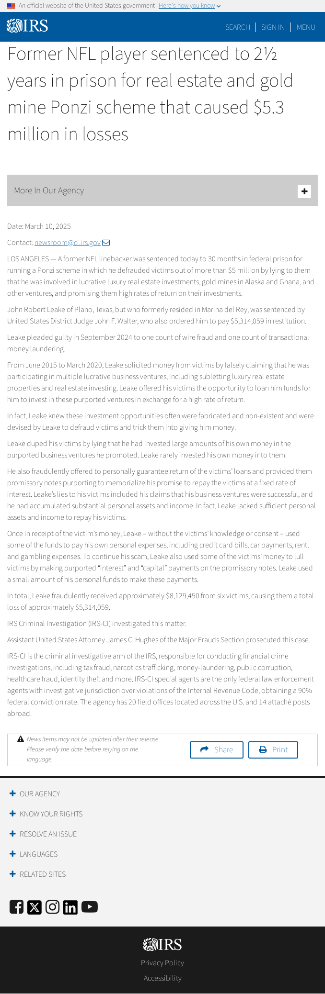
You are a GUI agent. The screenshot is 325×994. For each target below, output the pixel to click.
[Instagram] (52, 907)
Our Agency (40, 794)
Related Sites (43, 874)
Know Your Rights (51, 814)
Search (237, 27)
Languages (39, 854)
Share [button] (223, 750)
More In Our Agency (162, 191)
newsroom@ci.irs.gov (72, 242)
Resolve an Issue (48, 834)
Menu (306, 27)
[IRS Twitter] (34, 910)
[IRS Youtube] (89, 907)
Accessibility (163, 978)
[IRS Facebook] (16, 907)
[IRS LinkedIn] (70, 910)
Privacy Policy (162, 963)
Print (280, 750)
